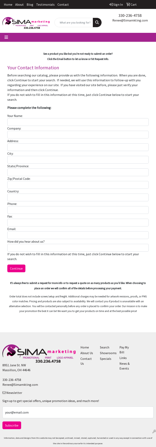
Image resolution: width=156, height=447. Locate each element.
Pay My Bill (124, 349)
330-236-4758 (130, 15)
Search (104, 347)
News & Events (124, 365)
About (19, 4)
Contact (63, 4)
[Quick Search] (73, 22)
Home (8, 4)
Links (123, 358)
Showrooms (107, 353)
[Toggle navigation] (6, 37)
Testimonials (45, 4)
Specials (105, 359)
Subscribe (11, 425)
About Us (86, 353)
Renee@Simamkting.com (130, 20)
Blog (30, 4)
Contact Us (86, 361)
